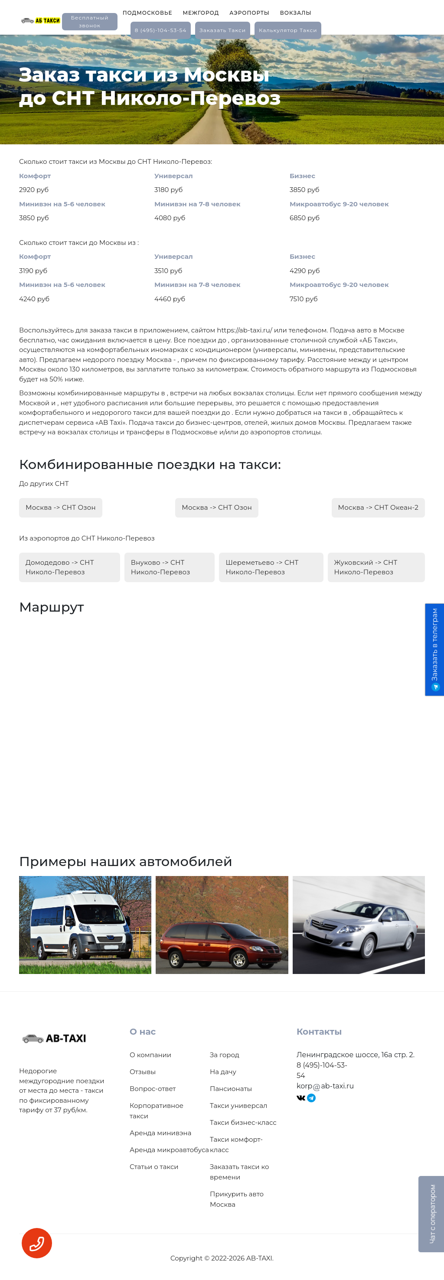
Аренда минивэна (160, 1130)
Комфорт (35, 176)
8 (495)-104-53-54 (161, 30)
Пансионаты (231, 1086)
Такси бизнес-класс (243, 1120)
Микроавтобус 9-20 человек (339, 204)
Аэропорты (249, 13)
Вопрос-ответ (153, 1086)
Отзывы (143, 1069)
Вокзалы (296, 13)
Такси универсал (238, 1103)
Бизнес (302, 176)
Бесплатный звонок (89, 21)
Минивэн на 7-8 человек (197, 204)
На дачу (223, 1069)
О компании (150, 1052)
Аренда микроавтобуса (169, 1147)
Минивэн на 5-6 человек (62, 204)
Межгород (201, 13)
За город (224, 1052)
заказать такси (222, 30)
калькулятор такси (288, 30)
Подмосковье (148, 13)
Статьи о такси (154, 1164)
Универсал (173, 176)
